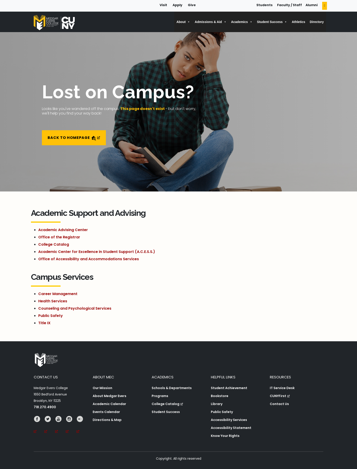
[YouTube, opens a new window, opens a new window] (60, 425)
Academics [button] (241, 22)
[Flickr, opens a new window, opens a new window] (81, 425)
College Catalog (53, 244)
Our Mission (102, 388)
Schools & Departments (172, 388)
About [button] (183, 22)
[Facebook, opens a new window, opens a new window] (39, 425)
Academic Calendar (109, 404)
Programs (160, 396)
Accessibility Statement (231, 428)
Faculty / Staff (289, 5)
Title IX (44, 323)
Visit (163, 5)
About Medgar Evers (109, 396)
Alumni (312, 5)
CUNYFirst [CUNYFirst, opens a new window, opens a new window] (280, 396)
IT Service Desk (282, 388)
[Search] (324, 6)
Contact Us (279, 404)
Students (264, 5)
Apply (177, 5)
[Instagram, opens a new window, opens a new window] (71, 425)
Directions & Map (107, 420)
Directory (317, 22)
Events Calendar (106, 412)
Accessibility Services (229, 420)
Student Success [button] (272, 22)
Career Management (57, 293)
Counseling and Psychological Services (74, 308)
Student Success (166, 412)
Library (216, 404)
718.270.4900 (45, 407)
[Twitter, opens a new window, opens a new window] (49, 425)
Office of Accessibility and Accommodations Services (88, 259)
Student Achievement (229, 388)
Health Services (52, 301)
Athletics (298, 22)
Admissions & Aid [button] (210, 22)
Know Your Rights (225, 435)
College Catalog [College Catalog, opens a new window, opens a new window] (167, 404)
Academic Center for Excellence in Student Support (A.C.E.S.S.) (96, 251)
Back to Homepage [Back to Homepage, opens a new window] (74, 138)
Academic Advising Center (63, 229)
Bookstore (219, 396)
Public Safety (50, 315)
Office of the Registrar (59, 237)
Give (192, 5)
